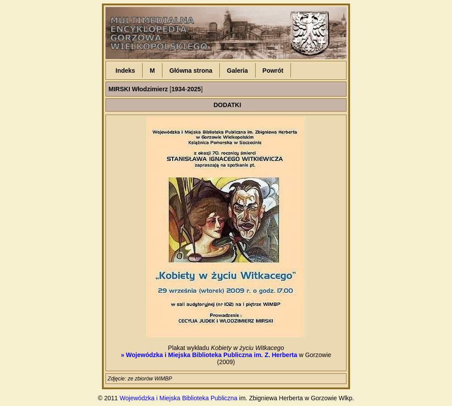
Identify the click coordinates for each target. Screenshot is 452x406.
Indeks (125, 70)
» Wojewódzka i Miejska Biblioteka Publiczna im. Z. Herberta (209, 354)
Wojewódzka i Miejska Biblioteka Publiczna (178, 398)
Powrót (273, 70)
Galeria (237, 70)
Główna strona (191, 70)
